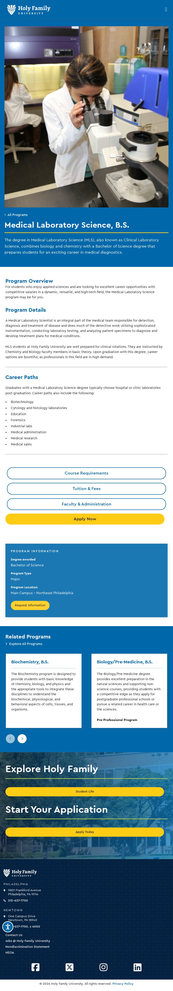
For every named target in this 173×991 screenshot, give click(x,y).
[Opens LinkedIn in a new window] (137, 967)
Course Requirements (86, 473)
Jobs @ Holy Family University (27, 941)
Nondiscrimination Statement (27, 946)
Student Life (85, 791)
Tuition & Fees (87, 488)
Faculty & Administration (86, 504)
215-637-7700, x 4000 (24, 926)
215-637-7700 (18, 900)
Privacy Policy (123, 983)
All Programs (17, 215)
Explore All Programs (25, 644)
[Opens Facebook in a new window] (35, 967)
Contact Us (13, 935)
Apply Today (84, 832)
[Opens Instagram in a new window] (103, 967)
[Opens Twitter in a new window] (69, 967)
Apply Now (85, 519)
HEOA (9, 952)
